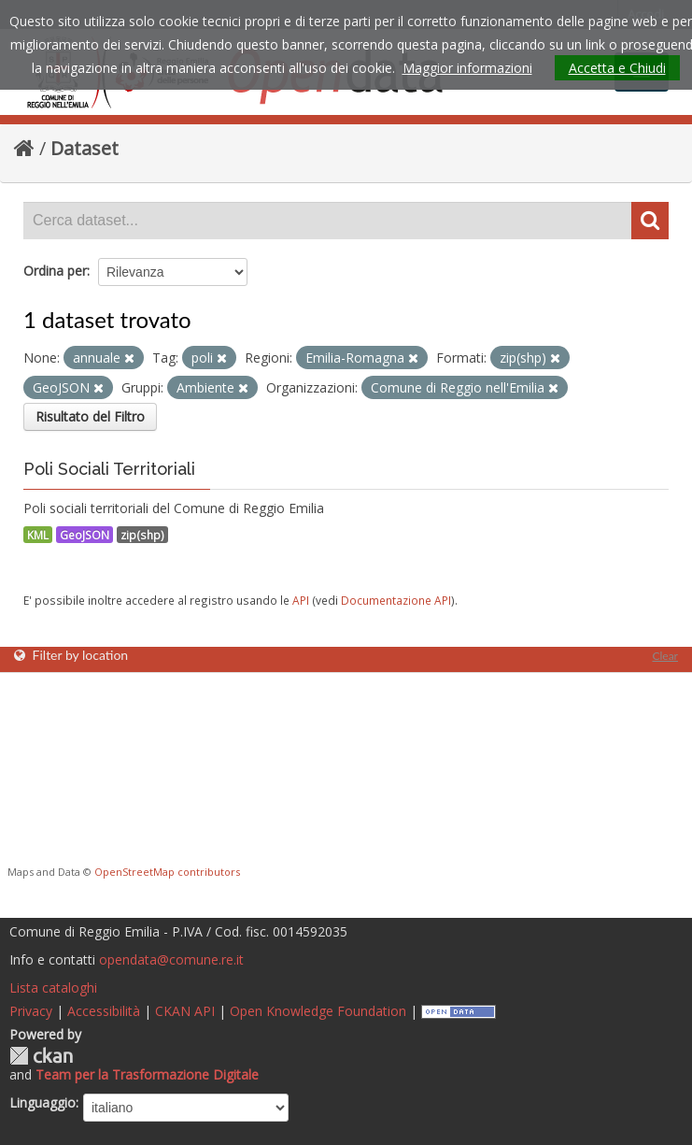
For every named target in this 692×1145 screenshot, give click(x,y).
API (300, 600)
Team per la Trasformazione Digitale (147, 1074)
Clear (665, 656)
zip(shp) (142, 534)
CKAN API (185, 1011)
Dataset (84, 148)
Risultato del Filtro (90, 416)
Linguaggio (42, 1102)
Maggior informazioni (467, 68)
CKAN (41, 1056)
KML (38, 534)
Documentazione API (396, 600)
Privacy (30, 1011)
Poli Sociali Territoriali (109, 469)
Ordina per (55, 270)
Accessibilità (103, 1011)
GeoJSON (84, 534)
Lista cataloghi (53, 987)
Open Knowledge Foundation (318, 1011)
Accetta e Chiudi (617, 68)
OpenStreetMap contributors (167, 872)
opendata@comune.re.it (171, 959)
